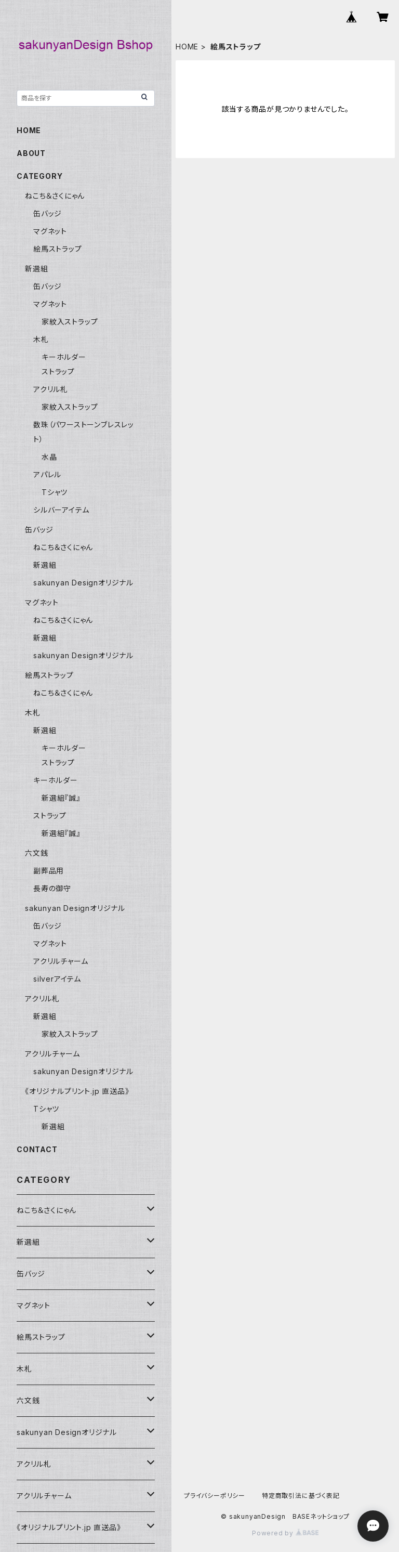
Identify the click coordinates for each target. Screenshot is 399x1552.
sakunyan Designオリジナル (83, 582)
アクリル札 (50, 389)
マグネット (50, 231)
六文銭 (36, 853)
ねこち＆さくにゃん (55, 195)
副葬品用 (48, 870)
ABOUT (31, 153)
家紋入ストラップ (70, 321)
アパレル (47, 474)
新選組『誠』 (61, 797)
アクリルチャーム (60, 961)
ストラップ (58, 371)
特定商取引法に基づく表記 (301, 1495)
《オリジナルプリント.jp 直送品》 (77, 1091)
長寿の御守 (52, 888)
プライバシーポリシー (214, 1495)
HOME (187, 46)
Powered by (285, 1533)
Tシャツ (55, 492)
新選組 (36, 268)
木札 (41, 339)
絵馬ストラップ (57, 248)
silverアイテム (57, 978)
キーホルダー (64, 357)
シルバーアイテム (61, 509)
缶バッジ (47, 213)
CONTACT (37, 1149)
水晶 (49, 456)
